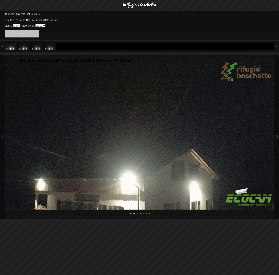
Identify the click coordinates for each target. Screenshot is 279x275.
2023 (23, 14)
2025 (32, 14)
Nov (51, 20)
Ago (40, 20)
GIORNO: (9, 25)
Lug (36, 20)
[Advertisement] (139, 249)
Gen (12, 20)
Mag (28, 20)
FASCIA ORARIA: (27, 25)
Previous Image (2, 137)
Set (44, 20)
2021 (13, 14)
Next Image (276, 137)
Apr (24, 20)
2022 (18, 14)
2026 (37, 14)
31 (16, 25)
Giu (32, 20)
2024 (28, 14)
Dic (55, 20)
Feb (16, 20)
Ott (47, 20)
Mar (20, 20)
